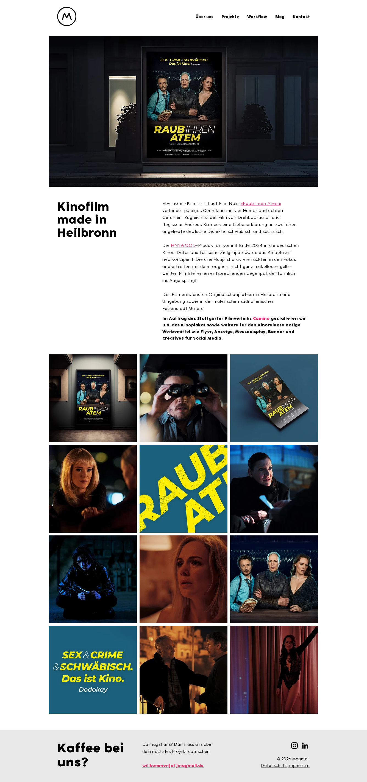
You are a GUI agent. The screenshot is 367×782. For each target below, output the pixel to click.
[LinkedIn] (305, 745)
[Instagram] (294, 745)
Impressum (299, 765)
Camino (261, 318)
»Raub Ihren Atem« (261, 203)
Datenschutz (274, 765)
